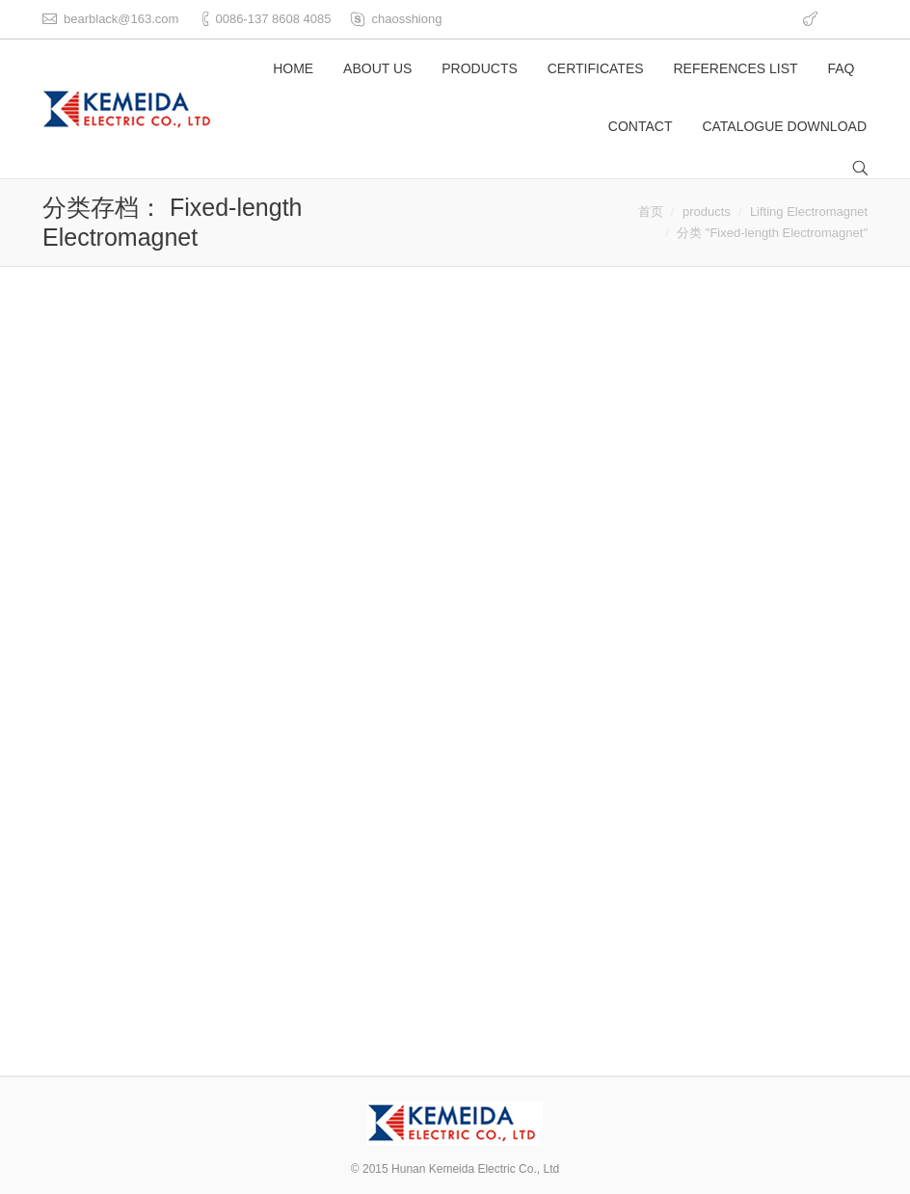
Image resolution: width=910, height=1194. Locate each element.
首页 (650, 211)
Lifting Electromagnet (809, 211)
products (706, 211)
